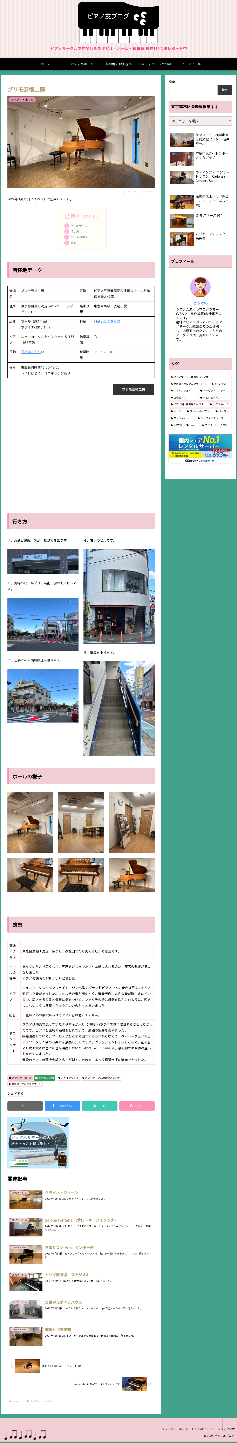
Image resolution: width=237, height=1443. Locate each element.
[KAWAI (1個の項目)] (176, 425)
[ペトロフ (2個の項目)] (223, 411)
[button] (137, 1107)
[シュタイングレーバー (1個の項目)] (214, 418)
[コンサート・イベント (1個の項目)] (216, 425)
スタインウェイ (68, 1078)
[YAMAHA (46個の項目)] (221, 384)
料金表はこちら (107, 322)
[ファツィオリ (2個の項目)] (182, 418)
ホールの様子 (79, 238)
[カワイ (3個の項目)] (176, 411)
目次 (75, 216)
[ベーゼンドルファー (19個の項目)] (215, 391)
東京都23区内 (44, 1078)
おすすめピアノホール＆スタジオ (211, 1430)
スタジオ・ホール (20, 1078)
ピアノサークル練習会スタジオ (101, 1078)
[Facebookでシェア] (62, 1107)
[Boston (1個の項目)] (192, 425)
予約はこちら (32, 352)
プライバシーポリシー (171, 1430)
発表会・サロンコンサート (25, 1085)
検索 (172, 81)
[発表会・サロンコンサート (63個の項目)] (189, 384)
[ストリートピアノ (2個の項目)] (199, 411)
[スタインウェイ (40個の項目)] (183, 391)
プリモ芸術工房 (133, 390)
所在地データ (79, 226)
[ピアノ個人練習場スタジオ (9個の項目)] (188, 404)
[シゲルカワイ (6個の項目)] (220, 404)
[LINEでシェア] (99, 1107)
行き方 (75, 232)
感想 (74, 244)
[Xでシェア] (25, 1107)
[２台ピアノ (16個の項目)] (183, 398)
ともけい (200, 303)
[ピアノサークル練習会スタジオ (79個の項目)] (200, 377)
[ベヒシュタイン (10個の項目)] (215, 398)
